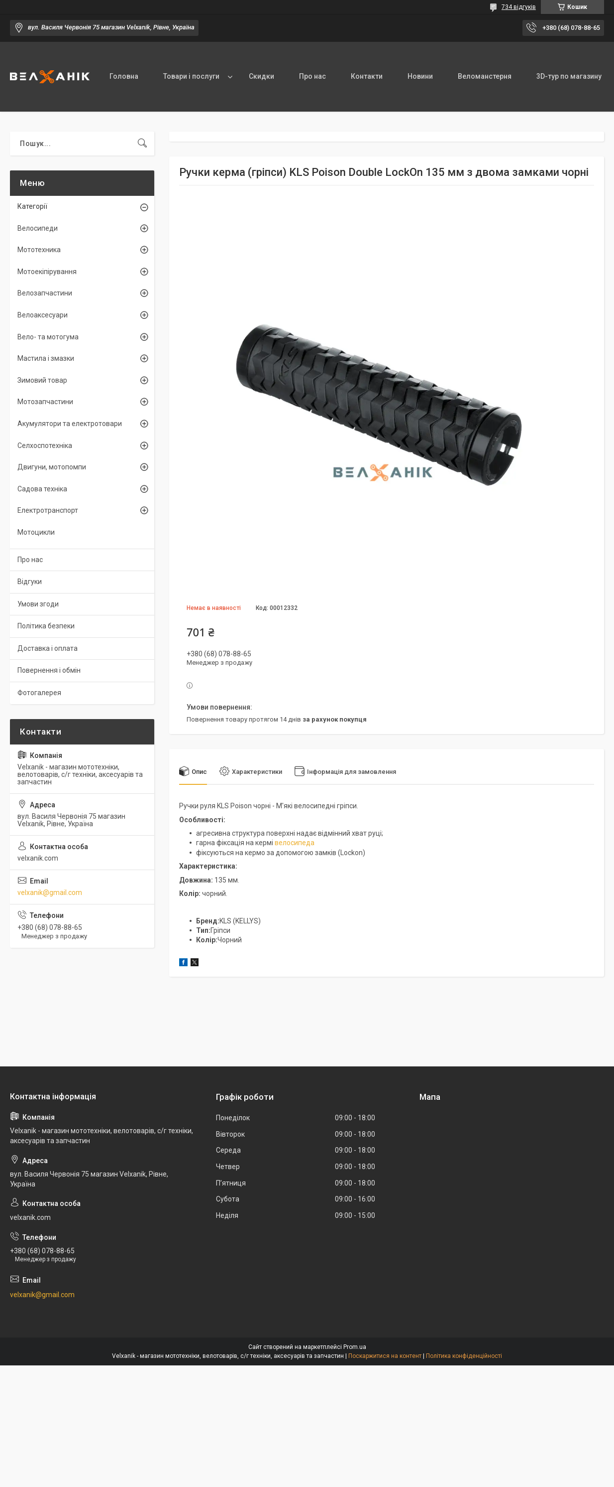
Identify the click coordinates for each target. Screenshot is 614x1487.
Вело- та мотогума (48, 337)
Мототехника (39, 250)
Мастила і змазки (45, 358)
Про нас (312, 76)
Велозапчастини (44, 293)
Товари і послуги (191, 76)
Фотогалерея (39, 693)
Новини (420, 76)
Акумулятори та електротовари (69, 424)
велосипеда (294, 843)
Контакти (367, 76)
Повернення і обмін (49, 670)
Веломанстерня (485, 76)
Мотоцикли (36, 532)
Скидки (261, 76)
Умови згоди (38, 604)
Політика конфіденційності (464, 1355)
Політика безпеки (46, 626)
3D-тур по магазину (569, 76)
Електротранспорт (47, 510)
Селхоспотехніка (44, 445)
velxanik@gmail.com (49, 892)
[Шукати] (142, 143)
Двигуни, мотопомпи (51, 467)
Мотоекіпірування (47, 272)
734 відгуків (519, 6)
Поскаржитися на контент (384, 1355)
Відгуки (29, 582)
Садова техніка (42, 489)
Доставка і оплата (47, 648)
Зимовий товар (42, 380)
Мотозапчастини (45, 402)
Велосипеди (37, 228)
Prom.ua (354, 1346)
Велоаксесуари (42, 315)
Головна (123, 76)
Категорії (32, 206)
